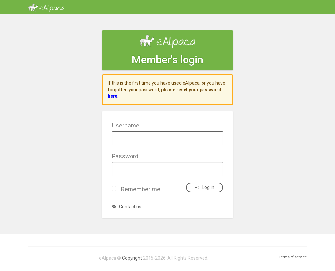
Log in (204, 187)
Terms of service (293, 257)
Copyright (132, 258)
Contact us (126, 206)
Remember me (140, 189)
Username (125, 125)
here (112, 96)
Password (125, 156)
